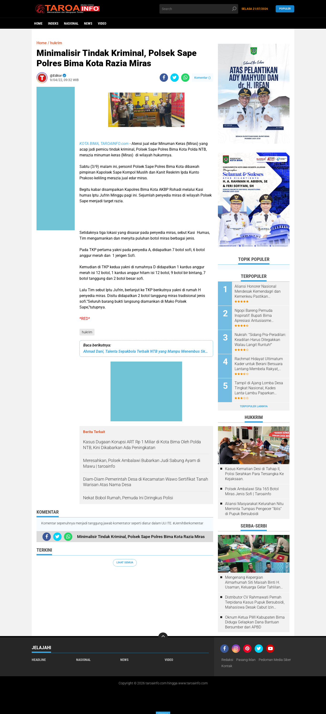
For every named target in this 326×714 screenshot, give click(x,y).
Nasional (71, 23)
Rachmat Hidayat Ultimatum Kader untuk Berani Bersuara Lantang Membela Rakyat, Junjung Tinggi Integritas (259, 364)
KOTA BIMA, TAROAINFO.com (104, 143)
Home (38, 23)
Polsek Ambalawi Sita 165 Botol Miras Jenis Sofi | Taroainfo (252, 491)
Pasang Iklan (246, 660)
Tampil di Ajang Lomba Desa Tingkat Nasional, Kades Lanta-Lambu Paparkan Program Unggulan (259, 388)
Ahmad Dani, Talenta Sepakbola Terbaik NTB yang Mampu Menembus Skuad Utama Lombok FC (146, 351)
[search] (198, 9)
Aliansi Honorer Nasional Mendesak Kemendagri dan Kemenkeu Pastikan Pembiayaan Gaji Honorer (258, 291)
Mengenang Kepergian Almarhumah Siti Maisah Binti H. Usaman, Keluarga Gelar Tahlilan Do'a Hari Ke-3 (252, 582)
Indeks (53, 23)
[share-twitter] (174, 77)
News (88, 23)
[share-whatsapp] (185, 77)
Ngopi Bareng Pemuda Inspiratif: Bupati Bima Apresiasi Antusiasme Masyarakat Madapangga (256, 315)
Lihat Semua (124, 562)
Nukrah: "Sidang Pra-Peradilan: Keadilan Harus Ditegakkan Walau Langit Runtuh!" (260, 339)
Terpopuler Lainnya (254, 406)
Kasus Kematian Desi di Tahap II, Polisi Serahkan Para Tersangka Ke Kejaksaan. (254, 474)
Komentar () (202, 77)
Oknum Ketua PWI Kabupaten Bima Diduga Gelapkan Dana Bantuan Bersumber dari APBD (255, 622)
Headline (39, 660)
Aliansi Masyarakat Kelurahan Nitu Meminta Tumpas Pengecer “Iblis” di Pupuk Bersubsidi (254, 508)
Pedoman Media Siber (275, 660)
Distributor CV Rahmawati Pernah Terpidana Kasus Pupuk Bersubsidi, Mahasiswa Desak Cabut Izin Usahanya (254, 602)
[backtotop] (163, 637)
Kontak (226, 666)
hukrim (87, 332)
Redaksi (227, 660)
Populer (285, 8)
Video (102, 23)
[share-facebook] (164, 77)
